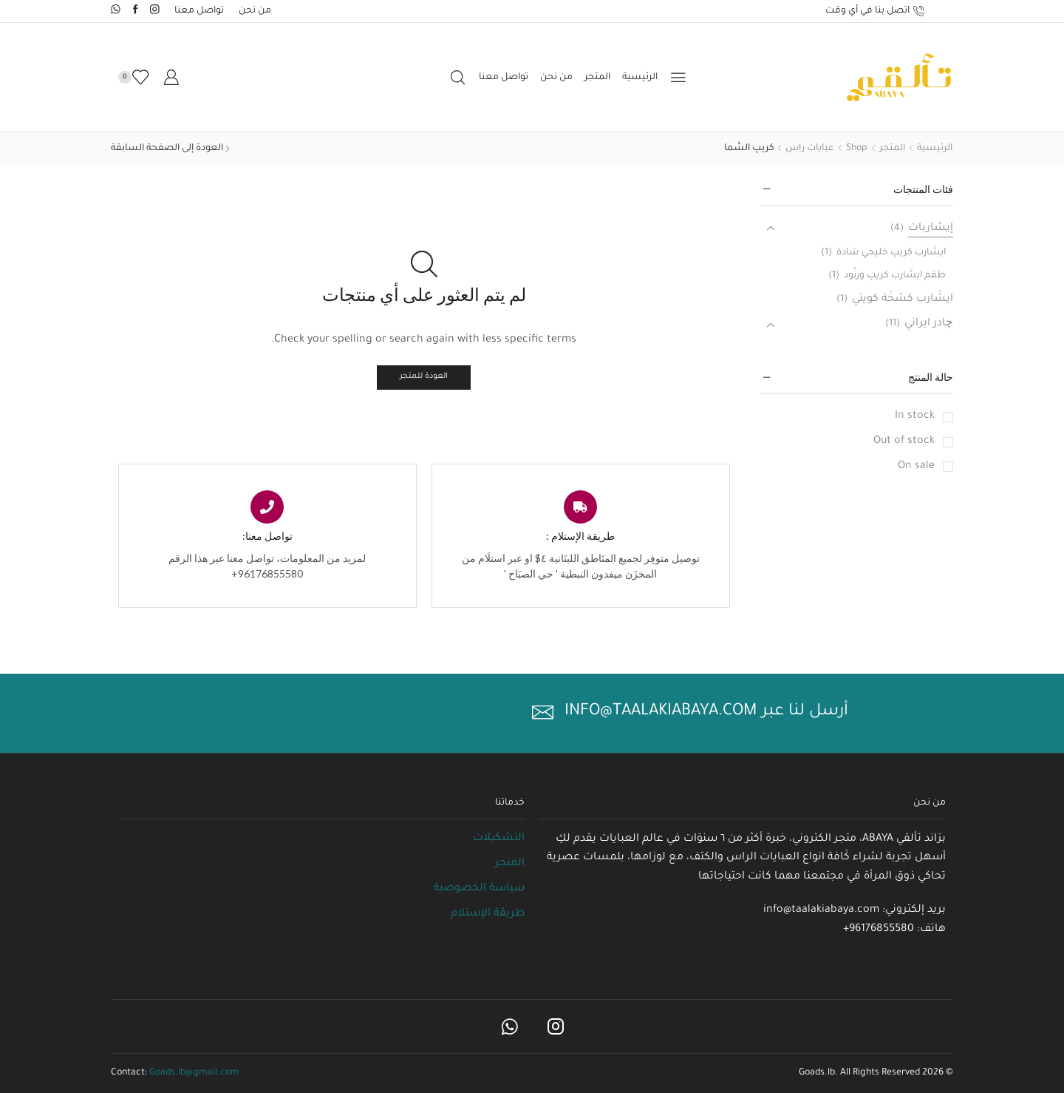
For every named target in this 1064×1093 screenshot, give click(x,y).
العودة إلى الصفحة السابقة (167, 148)
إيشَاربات (930, 228)
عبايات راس (809, 148)
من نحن (255, 11)
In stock (915, 416)
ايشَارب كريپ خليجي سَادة (891, 253)
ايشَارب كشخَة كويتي (902, 299)
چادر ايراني (928, 324)
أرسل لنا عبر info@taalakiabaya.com (706, 712)
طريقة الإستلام (488, 914)
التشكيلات (499, 839)
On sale (916, 467)
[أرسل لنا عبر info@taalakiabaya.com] (542, 712)
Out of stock (904, 441)
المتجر (597, 77)
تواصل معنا (199, 11)
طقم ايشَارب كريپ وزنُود (895, 276)
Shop (856, 148)
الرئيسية (640, 77)
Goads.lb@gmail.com (194, 1073)
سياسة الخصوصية (479, 889)
